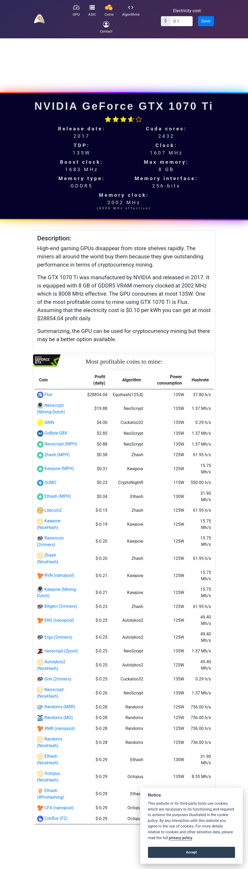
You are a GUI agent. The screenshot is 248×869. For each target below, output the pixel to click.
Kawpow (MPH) (59, 468)
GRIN (49, 422)
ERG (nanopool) (59, 620)
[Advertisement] (123, 62)
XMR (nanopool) (59, 728)
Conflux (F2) (55, 818)
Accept (191, 852)
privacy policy (180, 838)
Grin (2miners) (57, 679)
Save (205, 21)
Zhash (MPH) (57, 454)
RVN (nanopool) (59, 575)
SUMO (50, 482)
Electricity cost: (187, 10)
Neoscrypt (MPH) (60, 443)
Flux (48, 394)
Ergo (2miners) (58, 637)
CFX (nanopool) (59, 807)
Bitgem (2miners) (60, 606)
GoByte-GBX (55, 433)
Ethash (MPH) (57, 496)
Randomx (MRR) (59, 706)
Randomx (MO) (58, 717)
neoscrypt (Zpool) (61, 650)
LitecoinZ (53, 510)
